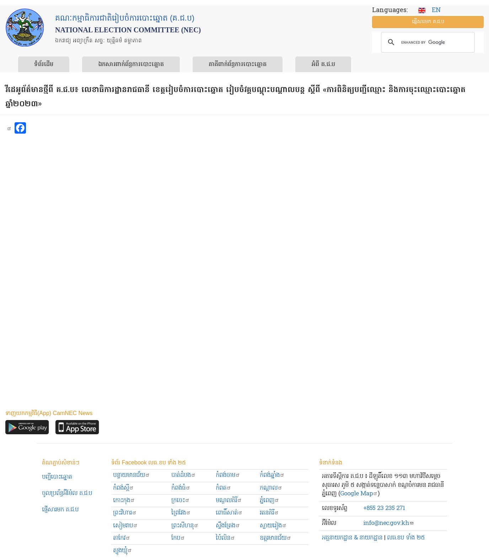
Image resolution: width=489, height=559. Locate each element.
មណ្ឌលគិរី (229, 500)
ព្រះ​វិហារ (125, 513)
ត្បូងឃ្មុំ (122, 550)
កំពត (223, 488)
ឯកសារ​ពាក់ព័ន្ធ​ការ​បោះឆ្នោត (131, 64)
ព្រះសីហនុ (185, 525)
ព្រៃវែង (181, 513)
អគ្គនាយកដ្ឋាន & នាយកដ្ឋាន (352, 537)
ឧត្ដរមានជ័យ (275, 538)
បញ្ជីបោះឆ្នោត (57, 477)
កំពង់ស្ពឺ (123, 488)
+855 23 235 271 (384, 508)
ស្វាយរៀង (273, 525)
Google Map (359, 493)
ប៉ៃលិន (225, 538)
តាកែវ (121, 538)
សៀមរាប (125, 525)
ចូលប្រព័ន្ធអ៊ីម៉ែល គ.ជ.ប (67, 493)
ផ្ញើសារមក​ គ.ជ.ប (60, 509)
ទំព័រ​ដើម (43, 64)
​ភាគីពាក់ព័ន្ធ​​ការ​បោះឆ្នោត (238, 64)
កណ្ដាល (271, 488)
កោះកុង (124, 500)
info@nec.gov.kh (388, 523)
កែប (178, 538)
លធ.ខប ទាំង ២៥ (406, 537)
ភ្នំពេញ (269, 500)
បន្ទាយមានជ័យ (131, 475)
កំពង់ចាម (228, 475)
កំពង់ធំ (180, 488)
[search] (426, 42)
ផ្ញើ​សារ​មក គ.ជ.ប (428, 22)
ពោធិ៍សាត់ (229, 513)
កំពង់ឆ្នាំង (272, 475)
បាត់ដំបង (183, 475)
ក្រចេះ (180, 500)
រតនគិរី (269, 513)
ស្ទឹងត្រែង (228, 525)
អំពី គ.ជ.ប (323, 64)
